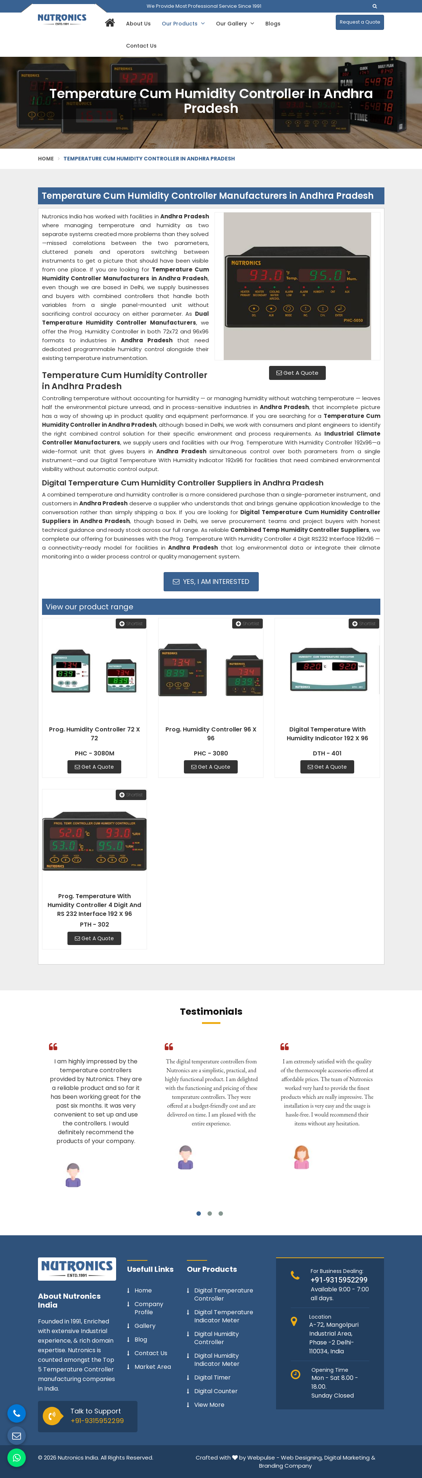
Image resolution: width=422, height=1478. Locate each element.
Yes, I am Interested (211, 581)
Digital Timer (212, 1378)
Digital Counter (216, 1391)
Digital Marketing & (349, 1457)
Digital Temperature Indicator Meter (223, 1316)
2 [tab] (209, 1213)
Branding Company (285, 1466)
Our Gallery (235, 23)
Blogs (272, 23)
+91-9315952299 (97, 1420)
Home (46, 158)
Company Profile (149, 1308)
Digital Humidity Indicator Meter (217, 1360)
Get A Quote (297, 373)
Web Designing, (302, 1457)
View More (209, 1405)
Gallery (145, 1326)
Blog (141, 1340)
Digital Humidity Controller (216, 1338)
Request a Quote (360, 21)
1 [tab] (198, 1213)
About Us (138, 23)
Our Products (183, 23)
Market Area (153, 1367)
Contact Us (141, 45)
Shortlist (131, 623)
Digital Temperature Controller (223, 1295)
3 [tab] (221, 1213)
